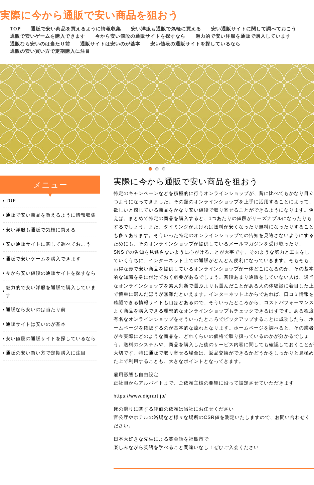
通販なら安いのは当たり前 (40, 43)
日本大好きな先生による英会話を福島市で (161, 439)
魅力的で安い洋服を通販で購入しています (243, 36)
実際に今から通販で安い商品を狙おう (89, 15)
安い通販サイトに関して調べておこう (253, 28)
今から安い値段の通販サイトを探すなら (140, 36)
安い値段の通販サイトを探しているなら (195, 43)
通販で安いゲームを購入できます (47, 36)
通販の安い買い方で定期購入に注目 (50, 51)
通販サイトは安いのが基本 (110, 43)
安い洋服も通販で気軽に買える (166, 28)
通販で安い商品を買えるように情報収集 (76, 28)
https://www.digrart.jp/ (140, 396)
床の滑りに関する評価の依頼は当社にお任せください (174, 409)
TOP (15, 28)
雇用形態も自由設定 (136, 374)
